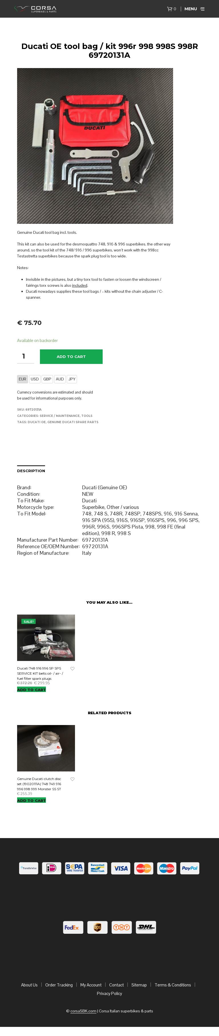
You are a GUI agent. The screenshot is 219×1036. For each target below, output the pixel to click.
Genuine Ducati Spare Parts (72, 422)
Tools (86, 416)
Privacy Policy (109, 993)
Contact (116, 985)
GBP (47, 379)
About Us (29, 985)
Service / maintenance (60, 416)
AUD (60, 379)
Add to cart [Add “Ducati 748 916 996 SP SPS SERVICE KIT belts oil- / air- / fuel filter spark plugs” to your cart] (31, 689)
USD (35, 379)
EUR (22, 379)
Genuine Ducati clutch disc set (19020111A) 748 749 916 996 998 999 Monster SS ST (39, 784)
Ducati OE (37, 422)
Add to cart (71, 356)
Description (31, 470)
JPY (71, 379)
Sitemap (139, 985)
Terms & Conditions (173, 985)
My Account (91, 985)
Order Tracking (59, 985)
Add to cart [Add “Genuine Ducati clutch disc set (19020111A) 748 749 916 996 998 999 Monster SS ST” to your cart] (31, 800)
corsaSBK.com (83, 1011)
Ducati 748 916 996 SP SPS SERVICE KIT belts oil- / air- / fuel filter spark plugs (40, 673)
